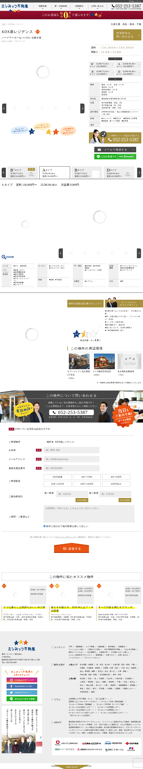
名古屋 (82, 678)
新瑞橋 (132, 685)
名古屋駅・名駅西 (86, 665)
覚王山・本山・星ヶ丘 (106, 671)
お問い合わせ (97, 7)
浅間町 (117, 689)
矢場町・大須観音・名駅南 (90, 668)
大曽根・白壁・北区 (110, 668)
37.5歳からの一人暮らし (120, 652)
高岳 (88, 689)
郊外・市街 (117, 675)
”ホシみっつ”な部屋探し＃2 (107, 707)
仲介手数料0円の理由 (112, 649)
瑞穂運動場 (123, 685)
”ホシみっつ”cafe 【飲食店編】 (112, 702)
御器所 (113, 685)
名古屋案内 (91, 652)
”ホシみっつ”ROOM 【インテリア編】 (111, 704)
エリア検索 (90, 647)
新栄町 (111, 682)
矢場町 (101, 678)
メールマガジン (74, 658)
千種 (118, 682)
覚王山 (132, 682)
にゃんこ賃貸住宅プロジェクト (80, 655)
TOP (70, 647)
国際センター (128, 689)
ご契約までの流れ (94, 649)
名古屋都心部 (105, 675)
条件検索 (111, 647)
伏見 (89, 678)
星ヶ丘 (98, 685)
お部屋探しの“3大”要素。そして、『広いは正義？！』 (89, 699)
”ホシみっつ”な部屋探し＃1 (107, 710)
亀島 (93, 692)
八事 (106, 685)
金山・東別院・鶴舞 (87, 671)
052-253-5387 (11, 662)
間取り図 (25, 224)
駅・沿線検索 (61, 7)
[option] (15, 108)
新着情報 (99, 655)
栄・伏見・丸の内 (103, 665)
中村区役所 (84, 692)
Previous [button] (4, 108)
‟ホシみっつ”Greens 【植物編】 (81, 704)
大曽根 (109, 689)
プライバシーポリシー (64, 537)
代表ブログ (110, 655)
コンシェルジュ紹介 (76, 649)
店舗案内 (79, 7)
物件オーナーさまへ (76, 652)
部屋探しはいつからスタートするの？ (83, 702)
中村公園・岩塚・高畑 (88, 675)
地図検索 (43, 7)
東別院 (90, 682)
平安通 (101, 689)
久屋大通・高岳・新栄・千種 (124, 665)
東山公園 (89, 685)
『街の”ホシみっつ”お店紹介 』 (80, 715)
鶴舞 (104, 682)
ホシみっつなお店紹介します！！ (81, 707)
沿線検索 (101, 647)
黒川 (94, 689)
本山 (81, 685)
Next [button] (82, 108)
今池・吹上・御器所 (128, 668)
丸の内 (109, 678)
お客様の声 (103, 652)
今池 (125, 682)
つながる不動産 (130, 649)
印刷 (137, 185)
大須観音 (128, 678)
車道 (81, 689)
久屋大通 (118, 678)
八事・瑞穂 (122, 671)
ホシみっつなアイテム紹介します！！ (83, 713)
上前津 (82, 682)
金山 (97, 682)
